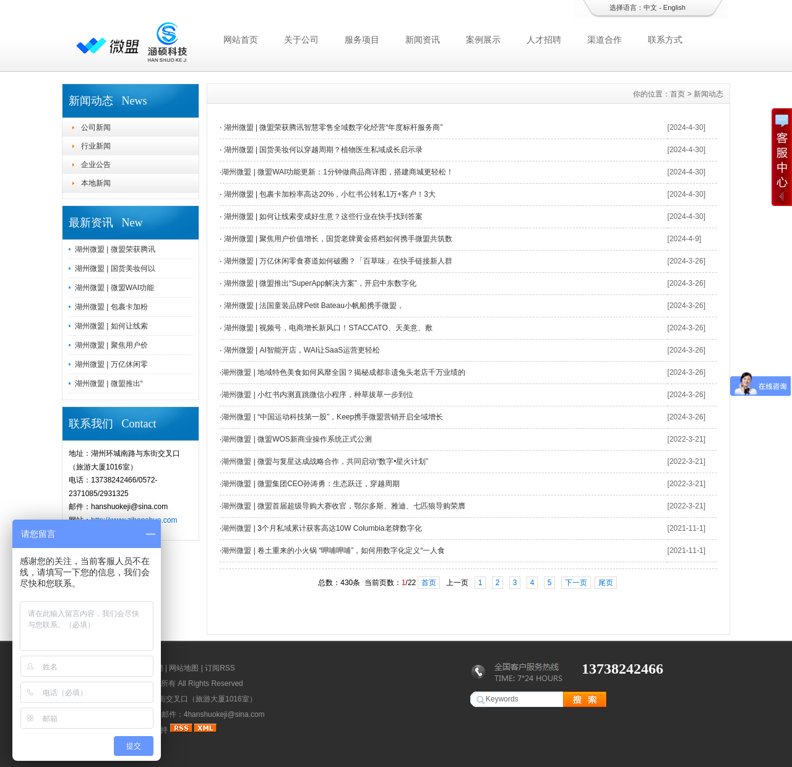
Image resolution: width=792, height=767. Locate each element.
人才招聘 (544, 40)
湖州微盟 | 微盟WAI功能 (114, 287)
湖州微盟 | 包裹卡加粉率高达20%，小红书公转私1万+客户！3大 (329, 194)
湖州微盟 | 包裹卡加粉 (111, 306)
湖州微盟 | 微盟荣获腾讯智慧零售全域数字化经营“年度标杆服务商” (332, 127)
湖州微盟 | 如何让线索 (111, 326)
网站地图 (184, 668)
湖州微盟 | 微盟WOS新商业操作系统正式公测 (296, 439)
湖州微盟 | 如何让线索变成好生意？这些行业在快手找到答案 (322, 216)
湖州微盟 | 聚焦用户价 (111, 345)
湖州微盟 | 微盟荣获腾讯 (115, 249)
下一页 (576, 582)
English (674, 7)
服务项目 (362, 40)
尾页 (605, 582)
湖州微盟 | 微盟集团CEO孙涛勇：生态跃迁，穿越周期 (311, 483)
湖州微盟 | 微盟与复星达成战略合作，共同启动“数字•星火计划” (325, 461)
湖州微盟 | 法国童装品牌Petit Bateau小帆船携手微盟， (313, 305)
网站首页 (240, 40)
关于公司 (301, 40)
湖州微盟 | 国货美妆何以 (115, 268)
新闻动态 (708, 94)
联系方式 (665, 40)
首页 (677, 94)
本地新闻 (96, 183)
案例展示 (483, 40)
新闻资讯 (422, 40)
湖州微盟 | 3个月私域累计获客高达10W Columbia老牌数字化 (321, 528)
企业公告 (96, 164)
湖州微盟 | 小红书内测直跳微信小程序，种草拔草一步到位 (317, 394)
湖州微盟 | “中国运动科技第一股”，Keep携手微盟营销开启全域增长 (332, 417)
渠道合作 (604, 40)
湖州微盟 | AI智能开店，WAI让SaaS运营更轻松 (301, 350)
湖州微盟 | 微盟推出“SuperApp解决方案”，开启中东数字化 (319, 283)
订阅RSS (220, 668)
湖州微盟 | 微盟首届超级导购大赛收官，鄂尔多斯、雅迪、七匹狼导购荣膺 (343, 506)
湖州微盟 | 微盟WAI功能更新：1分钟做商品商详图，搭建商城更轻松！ (338, 172)
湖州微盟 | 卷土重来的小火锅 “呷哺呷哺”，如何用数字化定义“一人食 (333, 550)
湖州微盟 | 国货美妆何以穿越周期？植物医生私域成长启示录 (322, 149)
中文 (650, 7)
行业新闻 (96, 146)
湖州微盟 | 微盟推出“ (109, 383)
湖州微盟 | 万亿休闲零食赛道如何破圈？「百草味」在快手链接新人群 (337, 261)
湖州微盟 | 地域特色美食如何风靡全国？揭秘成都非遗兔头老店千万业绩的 (343, 372)
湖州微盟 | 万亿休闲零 (111, 364)
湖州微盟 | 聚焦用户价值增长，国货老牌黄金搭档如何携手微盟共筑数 (337, 238)
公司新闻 (96, 127)
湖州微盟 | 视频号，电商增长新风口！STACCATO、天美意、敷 (327, 328)
